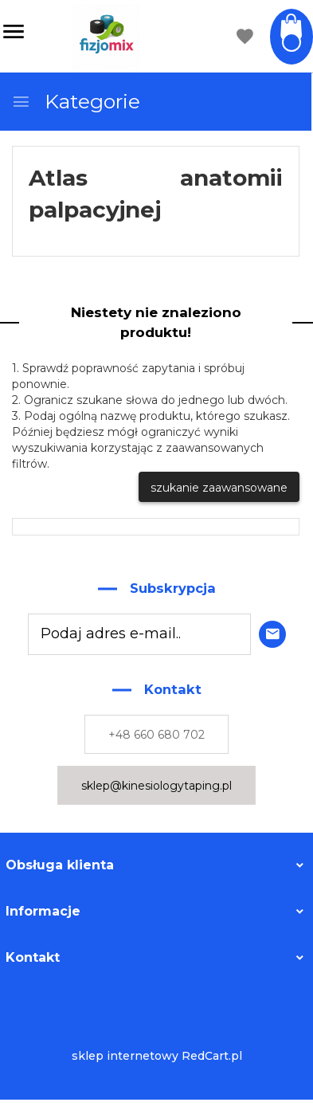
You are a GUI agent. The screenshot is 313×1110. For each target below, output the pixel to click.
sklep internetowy (125, 1056)
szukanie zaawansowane (219, 487)
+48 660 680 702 (156, 735)
